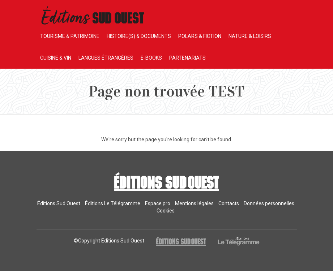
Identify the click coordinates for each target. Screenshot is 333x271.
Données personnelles (269, 203)
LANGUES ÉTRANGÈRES (105, 58)
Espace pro (157, 203)
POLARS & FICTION (199, 36)
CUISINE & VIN (55, 58)
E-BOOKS (151, 58)
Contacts (228, 203)
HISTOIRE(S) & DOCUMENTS (139, 36)
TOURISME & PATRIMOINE (69, 36)
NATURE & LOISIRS (250, 36)
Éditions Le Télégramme (112, 203)
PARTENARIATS (187, 58)
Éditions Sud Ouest (58, 203)
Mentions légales (194, 203)
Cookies (166, 211)
